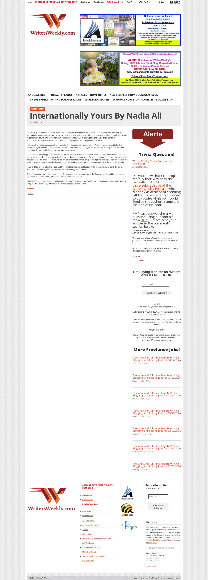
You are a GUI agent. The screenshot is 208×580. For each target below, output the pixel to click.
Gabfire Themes (173, 578)
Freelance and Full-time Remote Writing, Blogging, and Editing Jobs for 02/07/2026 (156, 465)
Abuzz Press (172, 540)
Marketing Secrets (96, 99)
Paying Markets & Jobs (66, 99)
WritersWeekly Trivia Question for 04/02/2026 (152, 162)
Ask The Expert (38, 99)
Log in (136, 578)
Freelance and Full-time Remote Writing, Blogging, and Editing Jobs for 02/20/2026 (156, 447)
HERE (145, 220)
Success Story (165, 99)
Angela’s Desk (37, 94)
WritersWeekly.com (42, 578)
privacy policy (151, 566)
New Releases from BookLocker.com (134, 94)
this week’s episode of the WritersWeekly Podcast (151, 187)
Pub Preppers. (151, 543)
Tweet (30, 194)
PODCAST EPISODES (61, 94)
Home (29, 2)
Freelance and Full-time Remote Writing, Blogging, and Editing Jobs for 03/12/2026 (156, 412)
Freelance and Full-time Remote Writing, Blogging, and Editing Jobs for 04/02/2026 (156, 359)
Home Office (98, 94)
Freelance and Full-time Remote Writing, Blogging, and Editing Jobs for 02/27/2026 (156, 429)
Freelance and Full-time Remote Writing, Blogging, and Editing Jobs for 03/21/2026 (156, 394)
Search (163, 2)
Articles (81, 94)
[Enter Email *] (155, 284)
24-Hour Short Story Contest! (133, 99)
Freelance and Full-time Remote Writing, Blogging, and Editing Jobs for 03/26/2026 (156, 376)
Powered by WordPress (148, 578)
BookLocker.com (159, 540)
